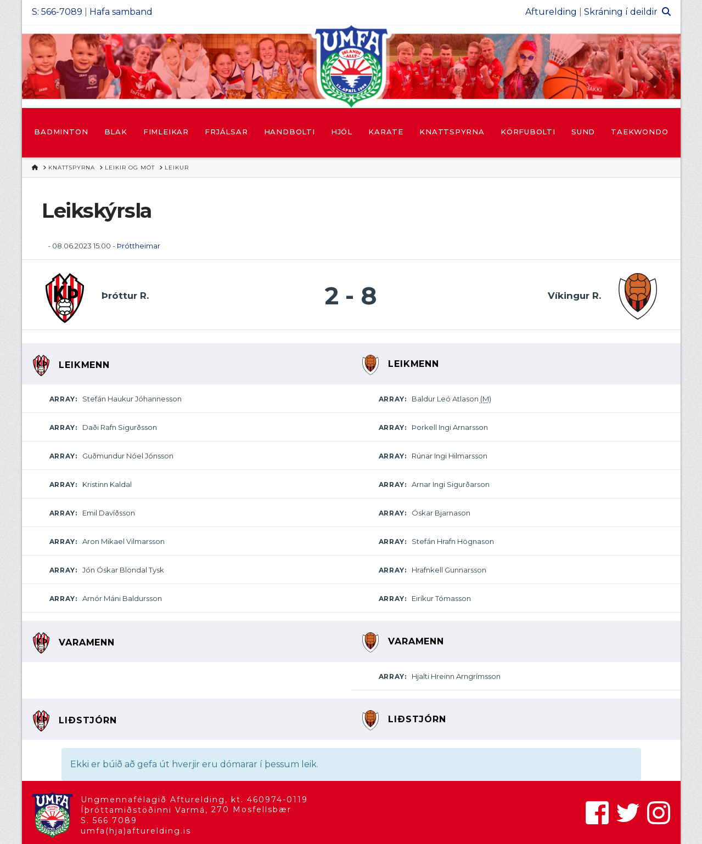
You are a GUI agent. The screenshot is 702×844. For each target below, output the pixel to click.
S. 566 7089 (109, 820)
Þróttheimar (138, 245)
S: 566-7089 (57, 12)
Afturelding (551, 12)
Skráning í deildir (621, 12)
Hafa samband (121, 12)
